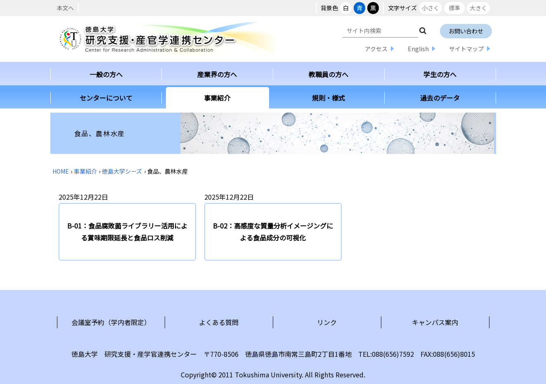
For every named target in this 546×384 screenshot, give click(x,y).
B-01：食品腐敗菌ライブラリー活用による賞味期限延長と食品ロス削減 (127, 232)
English (418, 49)
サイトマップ (466, 49)
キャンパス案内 (435, 322)
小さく (430, 8)
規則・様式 (328, 98)
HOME (60, 171)
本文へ (65, 8)
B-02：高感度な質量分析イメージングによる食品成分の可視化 (273, 232)
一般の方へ (106, 74)
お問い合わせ (466, 31)
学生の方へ (439, 74)
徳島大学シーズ (122, 171)
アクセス (376, 49)
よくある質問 (219, 322)
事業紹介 (217, 98)
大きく (478, 8)
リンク (327, 322)
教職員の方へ (328, 74)
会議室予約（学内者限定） (111, 322)
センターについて (106, 98)
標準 (454, 8)
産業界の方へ (217, 74)
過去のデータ (440, 98)
